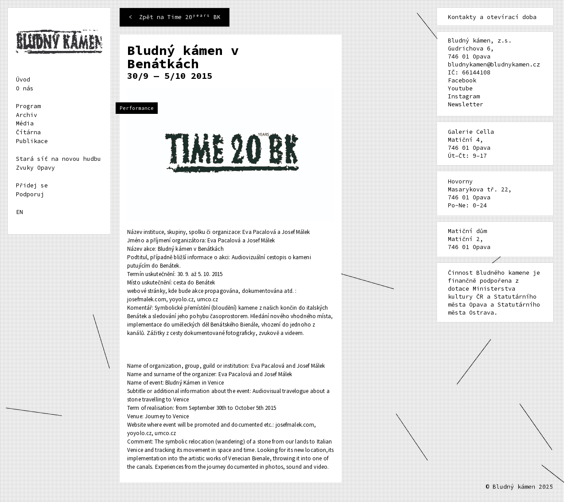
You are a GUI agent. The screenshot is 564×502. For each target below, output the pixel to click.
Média (25, 123)
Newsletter (465, 104)
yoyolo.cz (181, 299)
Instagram (464, 96)
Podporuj (30, 194)
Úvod (23, 79)
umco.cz (207, 299)
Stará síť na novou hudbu (58, 159)
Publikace (32, 141)
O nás (25, 88)
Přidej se (32, 185)
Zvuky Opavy (35, 167)
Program (28, 106)
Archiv (26, 115)
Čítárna (28, 132)
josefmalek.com (146, 299)
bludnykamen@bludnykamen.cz (494, 64)
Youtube (460, 88)
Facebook (462, 80)
